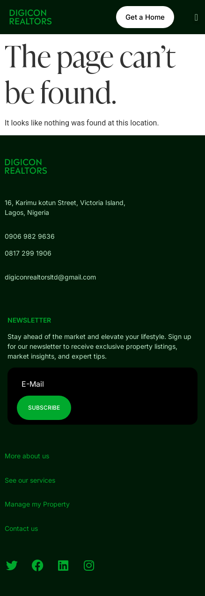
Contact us (21, 528)
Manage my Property (37, 504)
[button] (196, 17)
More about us (27, 456)
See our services (30, 480)
